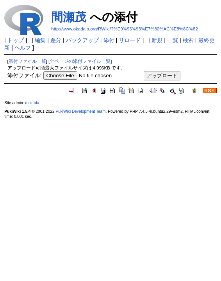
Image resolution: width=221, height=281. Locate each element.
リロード (130, 40)
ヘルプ (22, 47)
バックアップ (82, 40)
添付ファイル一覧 (27, 61)
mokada (32, 103)
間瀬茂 (68, 17)
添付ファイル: (24, 75)
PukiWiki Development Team (80, 111)
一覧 (172, 40)
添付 (108, 40)
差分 (55, 40)
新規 (156, 40)
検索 (188, 40)
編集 (40, 40)
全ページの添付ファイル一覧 (80, 61)
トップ (15, 40)
